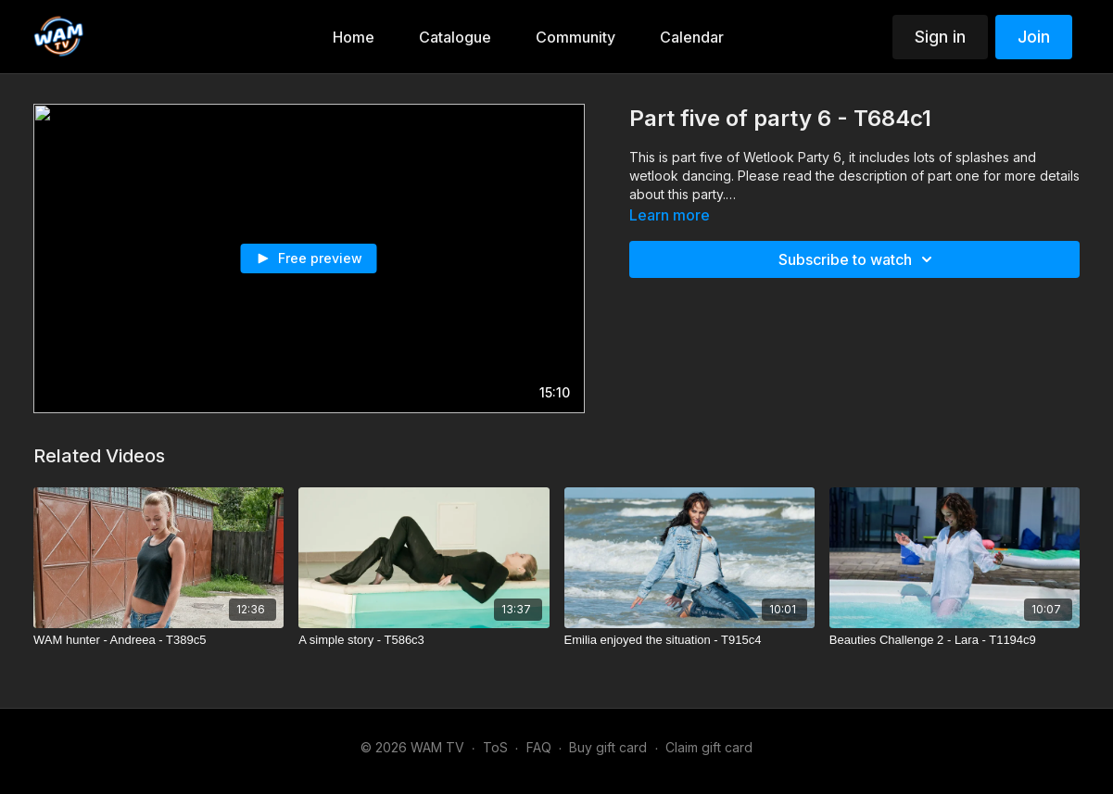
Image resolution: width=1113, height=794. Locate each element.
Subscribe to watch (858, 259)
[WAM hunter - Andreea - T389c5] (158, 640)
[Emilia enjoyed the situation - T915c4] (689, 640)
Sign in (940, 36)
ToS (495, 747)
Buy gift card (608, 747)
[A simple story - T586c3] (423, 640)
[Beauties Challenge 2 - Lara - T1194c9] (954, 640)
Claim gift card (709, 747)
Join (1034, 36)
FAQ (538, 747)
